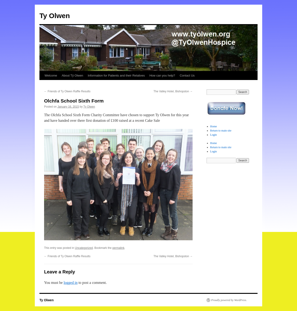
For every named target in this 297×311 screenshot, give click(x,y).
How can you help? (162, 75)
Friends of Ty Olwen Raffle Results (67, 91)
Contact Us (187, 75)
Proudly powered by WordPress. (229, 300)
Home (213, 126)
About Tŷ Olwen (72, 75)
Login (213, 134)
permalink (118, 248)
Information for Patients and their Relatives (116, 75)
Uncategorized (84, 248)
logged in (70, 283)
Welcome (51, 75)
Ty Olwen (54, 15)
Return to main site (221, 130)
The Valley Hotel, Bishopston (173, 91)
